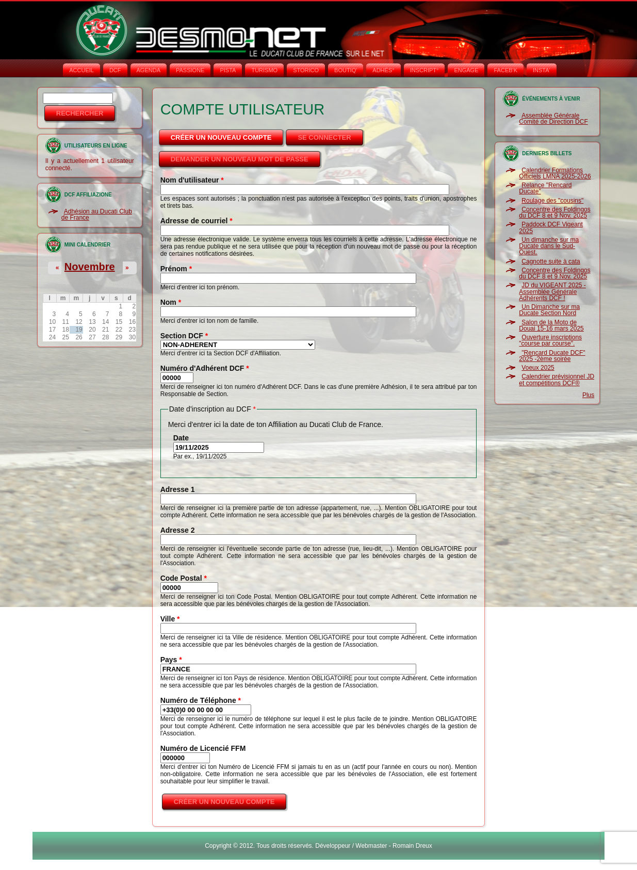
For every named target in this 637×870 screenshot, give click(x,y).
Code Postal (183, 578)
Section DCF (184, 336)
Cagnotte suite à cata (550, 261)
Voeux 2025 (537, 367)
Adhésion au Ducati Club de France (96, 214)
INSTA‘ (541, 70)
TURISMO (264, 70)
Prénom (176, 269)
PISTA (228, 70)
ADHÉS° (383, 70)
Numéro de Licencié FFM (203, 748)
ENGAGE (466, 70)
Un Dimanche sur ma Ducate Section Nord (549, 310)
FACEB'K (505, 70)
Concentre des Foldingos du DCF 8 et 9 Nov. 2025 (554, 212)
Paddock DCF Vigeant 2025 (551, 227)
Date (181, 438)
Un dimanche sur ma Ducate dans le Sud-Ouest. (549, 246)
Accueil (81, 70)
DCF (115, 70)
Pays (171, 659)
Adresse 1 (177, 489)
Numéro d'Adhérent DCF (204, 368)
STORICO (306, 70)
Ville (170, 619)
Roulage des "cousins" (552, 200)
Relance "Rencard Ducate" (545, 188)
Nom (170, 302)
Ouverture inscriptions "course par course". (550, 340)
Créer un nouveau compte (228, 134)
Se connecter (324, 137)
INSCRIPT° (424, 70)
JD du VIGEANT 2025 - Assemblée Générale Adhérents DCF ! (552, 292)
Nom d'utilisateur (192, 180)
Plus (588, 395)
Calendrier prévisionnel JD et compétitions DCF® (556, 379)
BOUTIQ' (345, 70)
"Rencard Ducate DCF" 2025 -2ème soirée (552, 356)
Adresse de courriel (196, 221)
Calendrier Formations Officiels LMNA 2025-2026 (555, 173)
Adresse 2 (177, 530)
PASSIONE (190, 70)
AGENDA (148, 70)
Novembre (89, 266)
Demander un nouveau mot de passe (239, 159)
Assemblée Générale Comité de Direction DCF (553, 118)
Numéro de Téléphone (200, 700)
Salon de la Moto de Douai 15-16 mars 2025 (551, 325)
